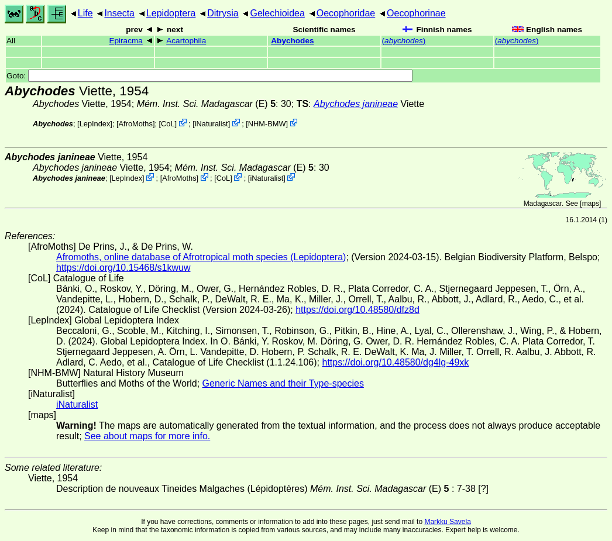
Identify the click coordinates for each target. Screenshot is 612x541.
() (404, 40)
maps (590, 203)
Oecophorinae (416, 13)
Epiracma (125, 40)
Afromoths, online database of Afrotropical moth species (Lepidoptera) (201, 257)
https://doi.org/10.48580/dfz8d (357, 310)
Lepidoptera (171, 13)
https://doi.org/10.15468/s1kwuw (123, 268)
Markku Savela (447, 522)
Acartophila (186, 40)
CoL (167, 123)
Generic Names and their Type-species (283, 383)
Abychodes (292, 40)
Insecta (119, 13)
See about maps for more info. (147, 436)
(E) (206, 104)
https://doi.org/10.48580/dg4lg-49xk (395, 362)
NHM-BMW (267, 123)
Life (85, 13)
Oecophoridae (346, 13)
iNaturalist (211, 123)
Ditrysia (222, 13)
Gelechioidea (277, 13)
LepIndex (95, 123)
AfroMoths (136, 123)
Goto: (209, 75)
